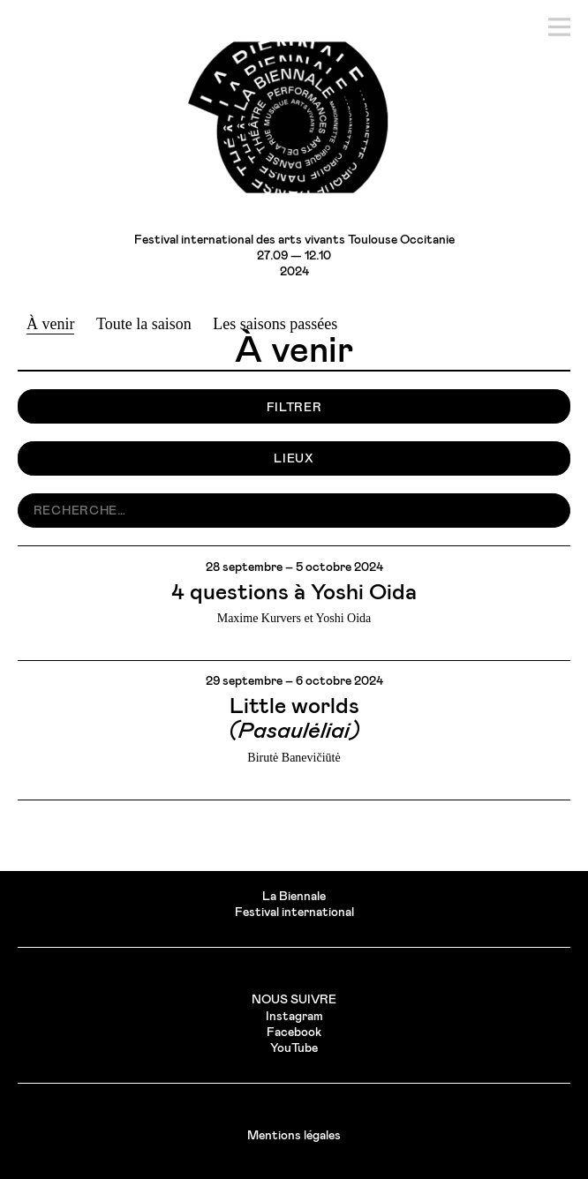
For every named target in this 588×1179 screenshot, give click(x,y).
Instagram (294, 1016)
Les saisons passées (275, 324)
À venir (50, 324)
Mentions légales (294, 1136)
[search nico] (294, 510)
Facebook (294, 1032)
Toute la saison (144, 324)
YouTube (294, 1048)
